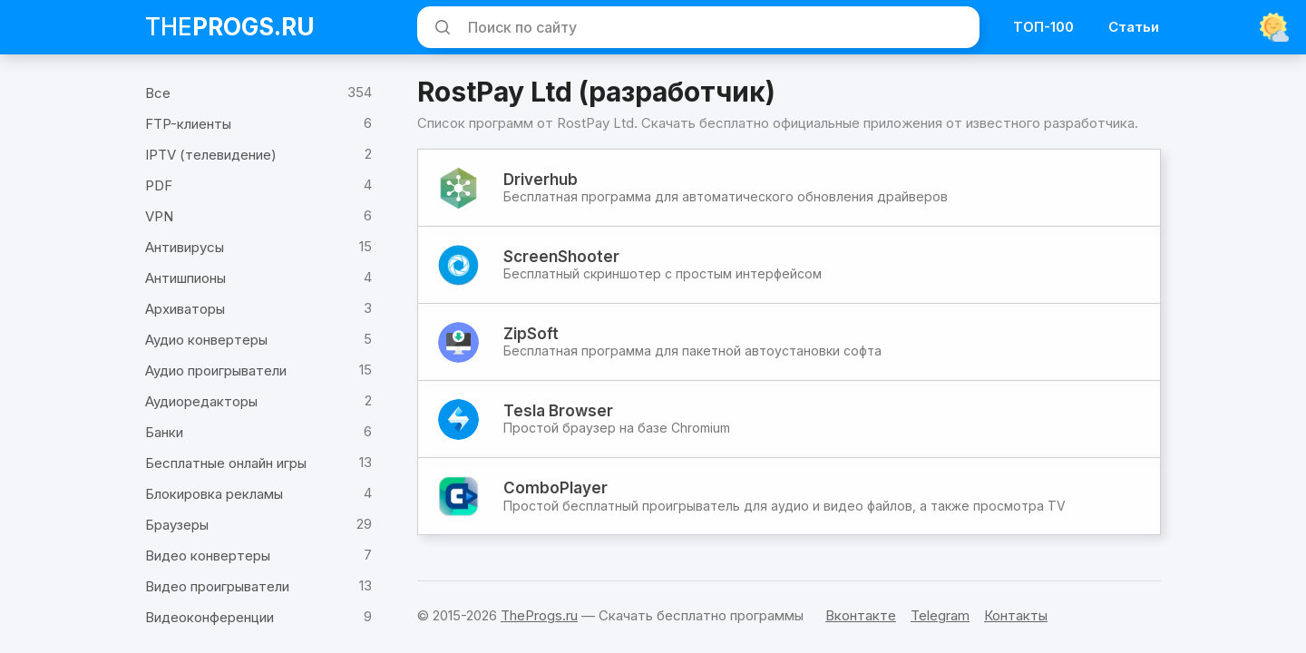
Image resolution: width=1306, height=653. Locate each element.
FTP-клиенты (188, 123)
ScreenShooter (561, 257)
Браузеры (177, 524)
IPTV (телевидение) (211, 154)
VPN (159, 216)
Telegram (940, 615)
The (230, 27)
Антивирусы (184, 247)
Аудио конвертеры (206, 339)
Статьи (1133, 26)
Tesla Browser (558, 411)
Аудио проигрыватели (216, 370)
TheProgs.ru (539, 615)
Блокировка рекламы (214, 493)
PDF (158, 185)
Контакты (1016, 615)
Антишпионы (185, 278)
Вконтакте (860, 615)
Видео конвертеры (207, 555)
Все (158, 93)
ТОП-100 (1043, 26)
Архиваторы (185, 308)
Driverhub (540, 180)
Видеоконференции (209, 617)
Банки (164, 432)
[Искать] (440, 27)
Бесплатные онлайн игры (226, 463)
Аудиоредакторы (201, 401)
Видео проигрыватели (217, 586)
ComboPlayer (555, 488)
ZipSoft (531, 334)
